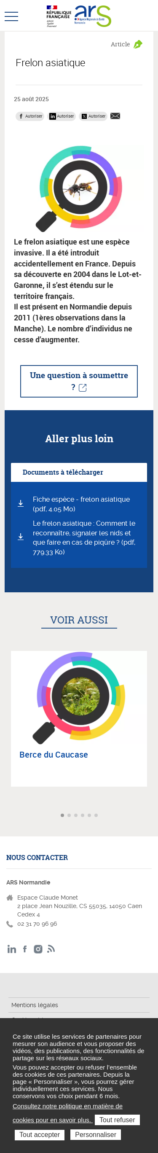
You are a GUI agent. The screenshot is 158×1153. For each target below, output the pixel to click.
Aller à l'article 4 (83, 816)
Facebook (25, 949)
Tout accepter (39, 1134)
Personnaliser (95, 1134)
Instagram (38, 949)
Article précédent (7, 816)
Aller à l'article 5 (90, 816)
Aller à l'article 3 (76, 816)
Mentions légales (34, 1005)
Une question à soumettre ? (79, 381)
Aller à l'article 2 (69, 816)
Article (120, 44)
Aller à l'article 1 (63, 816)
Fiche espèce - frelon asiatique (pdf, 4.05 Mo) (81, 504)
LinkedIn (12, 949)
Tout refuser (117, 1119)
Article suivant (150, 816)
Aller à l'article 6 (96, 816)
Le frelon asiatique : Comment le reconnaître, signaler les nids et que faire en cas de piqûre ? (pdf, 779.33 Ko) (84, 537)
